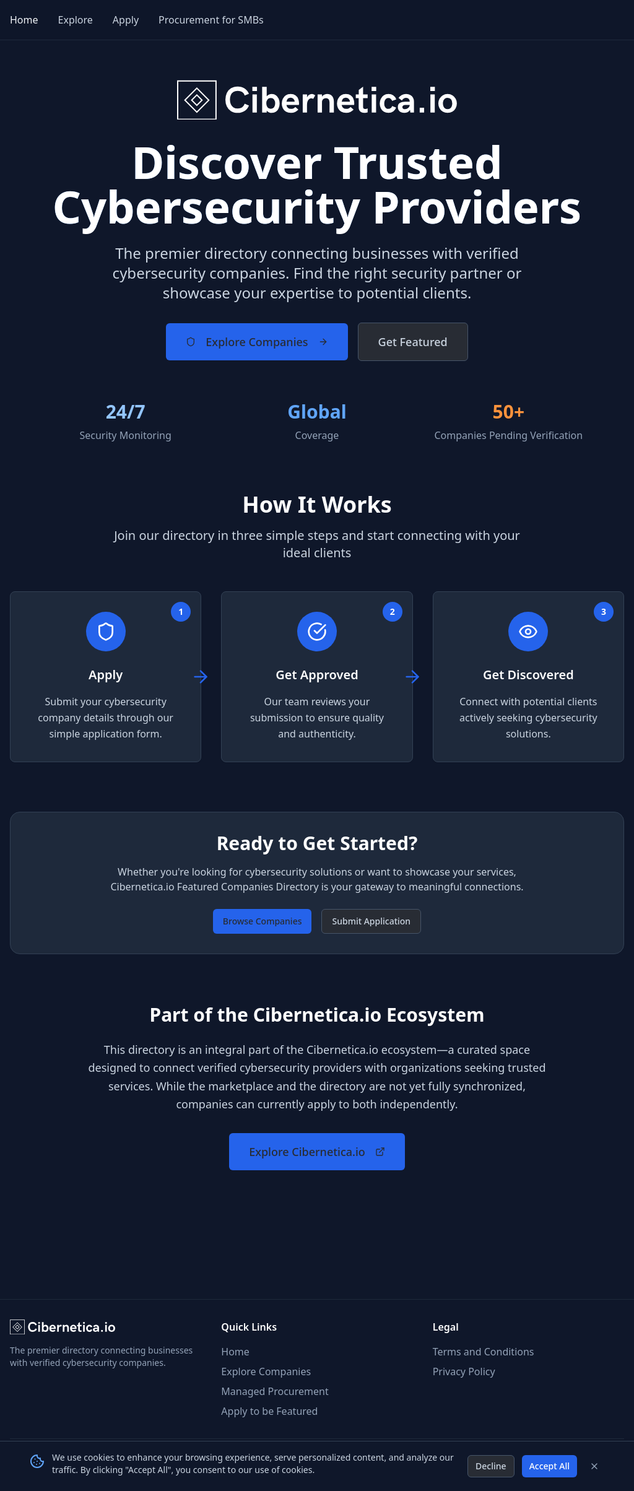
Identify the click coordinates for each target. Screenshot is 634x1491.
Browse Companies (262, 921)
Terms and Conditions (483, 1351)
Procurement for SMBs (211, 20)
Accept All (549, 1466)
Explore (75, 20)
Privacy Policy (464, 1371)
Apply (126, 20)
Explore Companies (257, 341)
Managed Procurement (274, 1391)
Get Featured (413, 341)
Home (24, 20)
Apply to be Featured (269, 1411)
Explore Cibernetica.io (317, 1151)
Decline (491, 1466)
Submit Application (371, 921)
